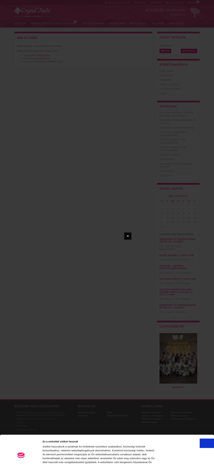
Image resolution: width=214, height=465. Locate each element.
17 (162, 217)
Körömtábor (167, 171)
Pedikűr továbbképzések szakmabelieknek (173, 149)
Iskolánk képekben (170, 88)
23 (195, 217)
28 (167, 204)
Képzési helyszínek (170, 84)
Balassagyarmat (87, 412)
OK (187, 422)
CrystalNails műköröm (181, 412)
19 (173, 217)
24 (162, 222)
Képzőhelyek (86, 406)
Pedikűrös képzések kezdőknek (177, 127)
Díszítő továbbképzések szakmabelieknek (172, 141)
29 (173, 204)
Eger (109, 412)
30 (178, 204)
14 (183, 213)
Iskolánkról (167, 75)
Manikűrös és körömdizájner (54, 22)
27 (162, 204)
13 (178, 213)
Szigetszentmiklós (167, 249)
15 (189, 213)
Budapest (178, 14)
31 (183, 204)
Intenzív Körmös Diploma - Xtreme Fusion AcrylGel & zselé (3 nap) (176, 292)
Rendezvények (167, 159)
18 (167, 217)
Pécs (184, 312)
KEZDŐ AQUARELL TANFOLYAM (177, 255)
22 (189, 217)
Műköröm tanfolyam (165, 10)
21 (183, 217)
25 (167, 222)
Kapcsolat (176, 23)
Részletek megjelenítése (185, 458)
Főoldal (20, 23)
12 (173, 213)
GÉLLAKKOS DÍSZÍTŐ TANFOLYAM (178, 278)
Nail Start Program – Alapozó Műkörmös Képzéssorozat (176, 114)
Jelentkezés (189, 50)
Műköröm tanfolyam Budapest (37, 406)
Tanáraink (117, 23)
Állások (158, 23)
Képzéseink (168, 106)
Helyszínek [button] (138, 23)
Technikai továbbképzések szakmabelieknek (174, 134)
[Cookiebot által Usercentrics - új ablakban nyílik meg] (21, 458)
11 (167, 213)
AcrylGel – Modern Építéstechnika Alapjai (173, 267)
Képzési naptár (93, 23)
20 (178, 217)
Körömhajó (166, 175)
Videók (163, 93)
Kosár (165, 50)
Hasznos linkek (152, 406)
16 (195, 213)
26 (173, 222)
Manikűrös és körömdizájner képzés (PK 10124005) (178, 240)
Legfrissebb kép (172, 326)
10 (162, 213)
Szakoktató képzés (170, 154)
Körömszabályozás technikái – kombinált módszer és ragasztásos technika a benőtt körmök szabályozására (40, 413)
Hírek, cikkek (167, 71)
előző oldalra (44, 55)
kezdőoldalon (42, 58)
